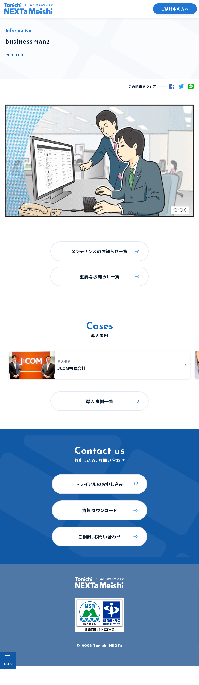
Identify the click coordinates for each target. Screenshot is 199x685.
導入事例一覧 (99, 401)
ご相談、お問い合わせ (99, 536)
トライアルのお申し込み (99, 484)
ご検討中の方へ (175, 8)
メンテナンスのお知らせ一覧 (99, 251)
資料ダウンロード (99, 510)
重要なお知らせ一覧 (99, 276)
